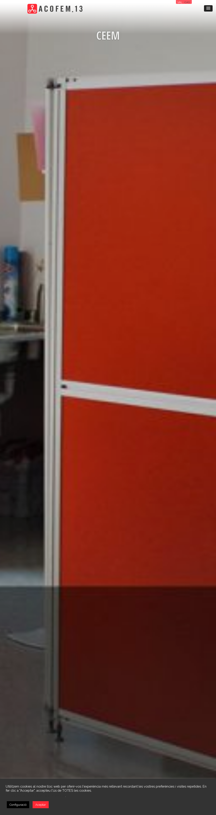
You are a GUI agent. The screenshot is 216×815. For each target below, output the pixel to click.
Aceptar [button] (40, 804)
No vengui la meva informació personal (35, 796)
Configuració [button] (18, 804)
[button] (208, 8)
